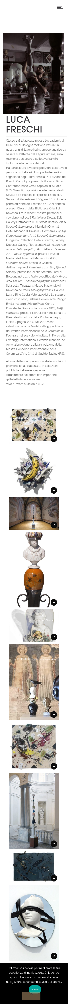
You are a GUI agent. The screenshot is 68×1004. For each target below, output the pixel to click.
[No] (31, 996)
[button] (34, 425)
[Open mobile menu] (60, 7)
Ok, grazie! (35, 989)
